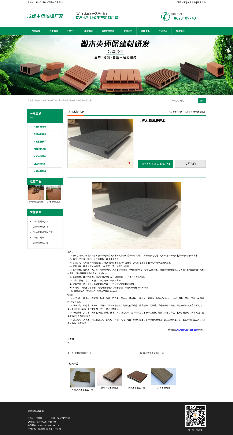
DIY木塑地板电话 (40, 227)
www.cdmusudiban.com (187, 330)
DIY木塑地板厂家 (40, 243)
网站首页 (36, 31)
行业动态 (163, 31)
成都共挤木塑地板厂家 (153, 353)
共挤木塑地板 (108, 31)
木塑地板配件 (40, 171)
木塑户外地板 (40, 127)
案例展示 (128, 31)
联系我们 (180, 31)
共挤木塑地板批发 (83, 353)
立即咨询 (190, 163)
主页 (179, 112)
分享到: (70, 339)
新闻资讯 (145, 31)
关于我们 (53, 31)
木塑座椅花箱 (40, 149)
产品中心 (71, 31)
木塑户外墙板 (40, 156)
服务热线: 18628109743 (155, 163)
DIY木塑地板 (39, 164)
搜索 (202, 100)
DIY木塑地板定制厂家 (43, 232)
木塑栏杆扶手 (40, 141)
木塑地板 (88, 31)
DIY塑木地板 (38, 237)
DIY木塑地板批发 (40, 221)
